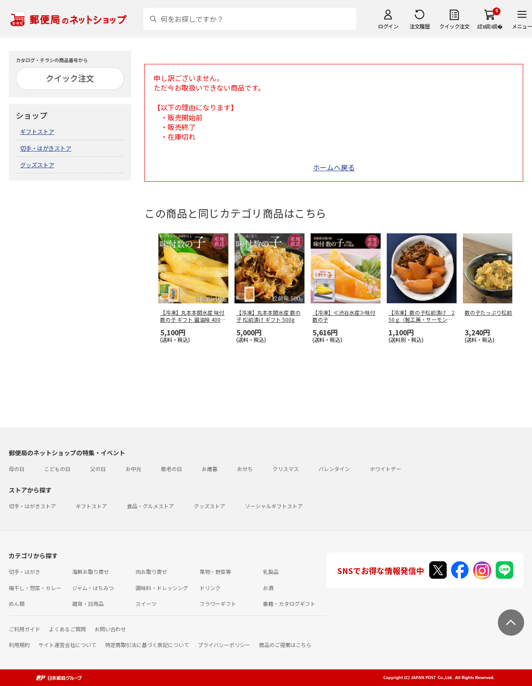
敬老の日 (171, 468)
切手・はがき (24, 571)
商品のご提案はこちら (285, 644)
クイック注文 (454, 26)
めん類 (16, 603)
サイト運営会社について (67, 644)
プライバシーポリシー (224, 644)
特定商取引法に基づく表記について (147, 644)
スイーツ (146, 603)
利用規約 (19, 644)
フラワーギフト (218, 603)
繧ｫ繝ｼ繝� (489, 26)
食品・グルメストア (150, 506)
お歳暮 (209, 468)
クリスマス (286, 468)
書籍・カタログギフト (289, 603)
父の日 (98, 468)
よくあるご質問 (67, 629)
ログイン (388, 26)
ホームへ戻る (334, 167)
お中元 (133, 468)
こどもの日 (57, 468)
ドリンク (210, 587)
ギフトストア (37, 131)
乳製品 (271, 571)
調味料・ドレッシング (162, 587)
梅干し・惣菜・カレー (35, 587)
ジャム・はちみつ (93, 587)
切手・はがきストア (45, 148)
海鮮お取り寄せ (90, 571)
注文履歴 (420, 26)
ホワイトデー (385, 468)
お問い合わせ (110, 629)
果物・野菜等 (215, 571)
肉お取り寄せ (151, 571)
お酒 (268, 587)
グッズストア (37, 165)
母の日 (16, 468)
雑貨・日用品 (88, 603)
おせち (245, 468)
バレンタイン (334, 468)
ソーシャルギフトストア (274, 506)
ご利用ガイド (24, 629)
